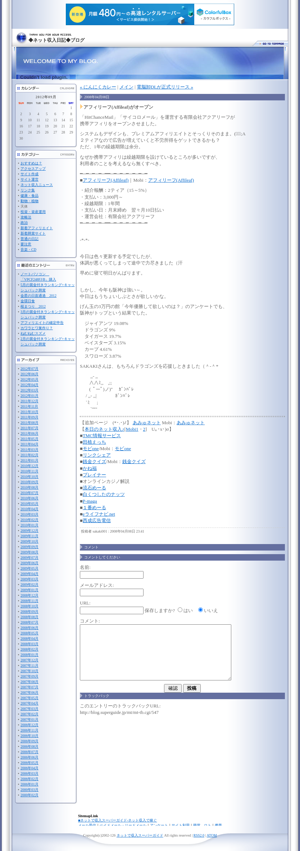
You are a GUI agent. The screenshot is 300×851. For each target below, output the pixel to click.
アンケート (159, 825)
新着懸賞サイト (33, 233)
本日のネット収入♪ (104, 429)
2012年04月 (29, 385)
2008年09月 (29, 612)
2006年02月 (29, 779)
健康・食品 (29, 196)
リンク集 (28, 190)
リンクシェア (97, 455)
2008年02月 (29, 649)
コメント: (90, 621)
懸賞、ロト (202, 825)
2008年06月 (29, 628)
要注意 (26, 244)
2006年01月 (29, 784)
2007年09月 (29, 676)
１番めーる (94, 507)
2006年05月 (29, 763)
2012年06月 (29, 374)
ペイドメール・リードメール (123, 825)
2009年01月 (29, 590)
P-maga (90, 501)
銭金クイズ (94, 461)
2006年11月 (29, 730)
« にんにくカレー (98, 87)
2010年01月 (29, 525)
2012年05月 (29, 379)
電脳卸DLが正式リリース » (165, 87)
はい (188, 610)
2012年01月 (29, 396)
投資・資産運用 (33, 212)
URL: (85, 603)
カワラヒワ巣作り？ (37, 328)
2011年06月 (29, 433)
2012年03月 (29, 390)
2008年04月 (29, 638)
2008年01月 (29, 655)
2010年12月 (29, 466)
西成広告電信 (97, 520)
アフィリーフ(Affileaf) (106, 180)
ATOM (212, 835)
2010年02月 (29, 520)
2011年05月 (29, 439)
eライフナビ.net (99, 514)
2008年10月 (29, 606)
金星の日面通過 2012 (38, 296)
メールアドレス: (97, 585)
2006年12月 (29, 725)
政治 (24, 223)
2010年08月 (29, 487)
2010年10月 (29, 477)
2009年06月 (29, 563)
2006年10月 (29, 736)
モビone (91, 448)
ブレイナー (94, 474)
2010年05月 (29, 504)
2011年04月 (29, 444)
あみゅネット (147, 422)
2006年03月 (29, 773)
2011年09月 (29, 417)
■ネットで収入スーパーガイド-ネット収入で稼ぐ (117, 820)
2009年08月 (29, 552)
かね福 (90, 468)
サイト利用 (181, 825)
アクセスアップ (33, 169)
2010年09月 (29, 482)
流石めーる (94, 487)
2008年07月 (29, 622)
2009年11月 (29, 536)
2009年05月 (29, 568)
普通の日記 (29, 239)
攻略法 (26, 217)
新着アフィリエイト (37, 228)
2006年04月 (29, 768)
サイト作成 (29, 174)
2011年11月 (29, 406)
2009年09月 (29, 547)
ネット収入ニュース (37, 185)
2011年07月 (29, 428)
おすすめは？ (31, 163)
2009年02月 (29, 585)
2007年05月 (29, 698)
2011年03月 (29, 450)
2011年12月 (29, 401)
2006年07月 (29, 752)
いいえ (211, 610)
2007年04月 (29, 703)
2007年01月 (29, 719)
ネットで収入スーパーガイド (140, 835)
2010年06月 (29, 498)
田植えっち (94, 442)
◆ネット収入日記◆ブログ (56, 40)
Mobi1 (132, 429)
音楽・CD (28, 250)
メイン (126, 87)
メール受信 (87, 825)
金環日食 (28, 301)
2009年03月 (29, 579)
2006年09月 (29, 741)
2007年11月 (29, 665)
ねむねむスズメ (33, 333)
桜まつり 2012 (33, 306)
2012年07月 (29, 369)
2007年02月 (29, 714)
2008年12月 (29, 595)
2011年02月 (29, 455)
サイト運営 (29, 179)
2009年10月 (29, 541)
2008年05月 (29, 633)
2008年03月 (29, 644)
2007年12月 (29, 660)
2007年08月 (29, 682)
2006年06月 (29, 757)
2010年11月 (29, 471)
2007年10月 (29, 671)
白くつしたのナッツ (104, 494)
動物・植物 (29, 201)
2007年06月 (29, 692)
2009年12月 (29, 531)
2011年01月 (29, 460)
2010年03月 (29, 514)
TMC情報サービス (102, 435)
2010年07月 (29, 493)
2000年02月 (29, 795)
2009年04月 (29, 574)
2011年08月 (29, 423)
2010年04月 (29, 509)
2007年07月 (29, 687)
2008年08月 (29, 617)
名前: (85, 567)
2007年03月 (29, 709)
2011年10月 (29, 412)
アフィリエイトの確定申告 (42, 323)
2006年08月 (29, 746)
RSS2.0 (199, 835)
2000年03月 (29, 790)
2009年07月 (29, 558)
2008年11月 (29, 601)
